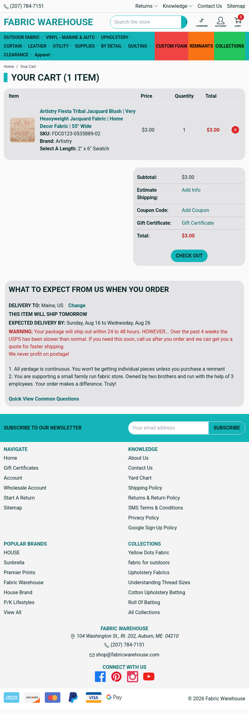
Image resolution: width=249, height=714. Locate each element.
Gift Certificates (21, 468)
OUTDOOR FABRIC (23, 37)
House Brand (18, 592)
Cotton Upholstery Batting (156, 592)
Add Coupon (195, 210)
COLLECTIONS (229, 46)
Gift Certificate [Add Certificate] (198, 223)
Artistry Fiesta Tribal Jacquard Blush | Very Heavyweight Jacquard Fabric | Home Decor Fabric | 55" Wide (87, 118)
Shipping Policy (145, 488)
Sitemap (236, 6)
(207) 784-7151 (24, 6)
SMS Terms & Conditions (155, 508)
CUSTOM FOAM (171, 46)
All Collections (144, 612)
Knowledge (178, 6)
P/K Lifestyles (19, 602)
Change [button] (77, 305)
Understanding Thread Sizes (159, 582)
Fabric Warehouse (24, 582)
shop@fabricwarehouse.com (124, 655)
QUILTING (139, 46)
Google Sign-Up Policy (152, 528)
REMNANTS (201, 46)
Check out (189, 256)
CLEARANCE (18, 55)
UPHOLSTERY (116, 37)
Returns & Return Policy (154, 498)
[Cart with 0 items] (238, 22)
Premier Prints (19, 572)
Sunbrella (14, 563)
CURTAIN (15, 46)
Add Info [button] (191, 190)
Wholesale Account (25, 488)
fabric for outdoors (149, 563)
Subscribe (227, 428)
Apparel (44, 55)
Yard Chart (140, 478)
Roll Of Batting (144, 602)
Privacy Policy (143, 518)
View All (12, 612)
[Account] (221, 22)
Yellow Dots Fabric (148, 553)
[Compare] (202, 22)
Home (10, 458)
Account (13, 478)
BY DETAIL (113, 46)
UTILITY (63, 46)
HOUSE (12, 553)
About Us (138, 458)
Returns (146, 6)
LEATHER (39, 46)
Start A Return (19, 498)
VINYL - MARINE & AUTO (72, 37)
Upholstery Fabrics (148, 572)
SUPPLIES (87, 46)
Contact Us (210, 6)
